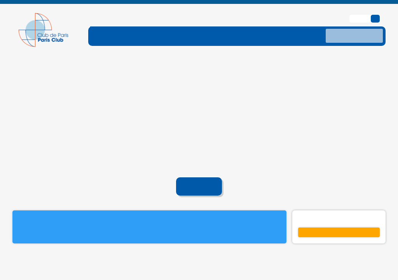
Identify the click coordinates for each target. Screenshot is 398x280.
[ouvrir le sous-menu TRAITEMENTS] (246, 23)
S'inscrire (339, 220)
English (361, 6)
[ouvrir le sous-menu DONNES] (295, 23)
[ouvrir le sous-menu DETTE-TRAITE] (191, 23)
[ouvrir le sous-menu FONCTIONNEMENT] (128, 23)
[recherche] (354, 23)
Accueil (199, 174)
